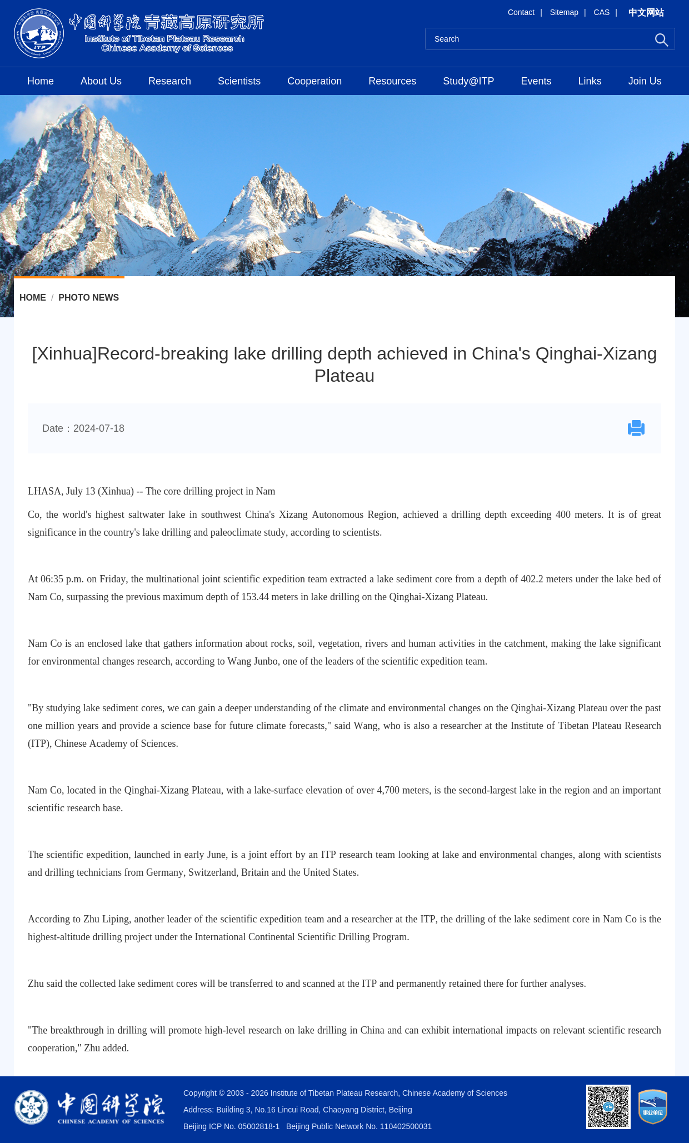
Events (536, 81)
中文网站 (646, 12)
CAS (602, 12)
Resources (392, 81)
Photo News (88, 297)
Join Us (645, 81)
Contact (521, 12)
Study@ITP (468, 81)
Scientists (239, 81)
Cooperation (314, 81)
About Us (101, 81)
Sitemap (564, 12)
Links (590, 81)
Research (169, 81)
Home (40, 81)
